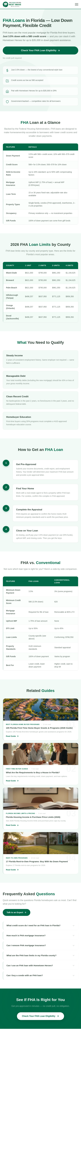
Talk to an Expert (16, 912)
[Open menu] (76, 4)
